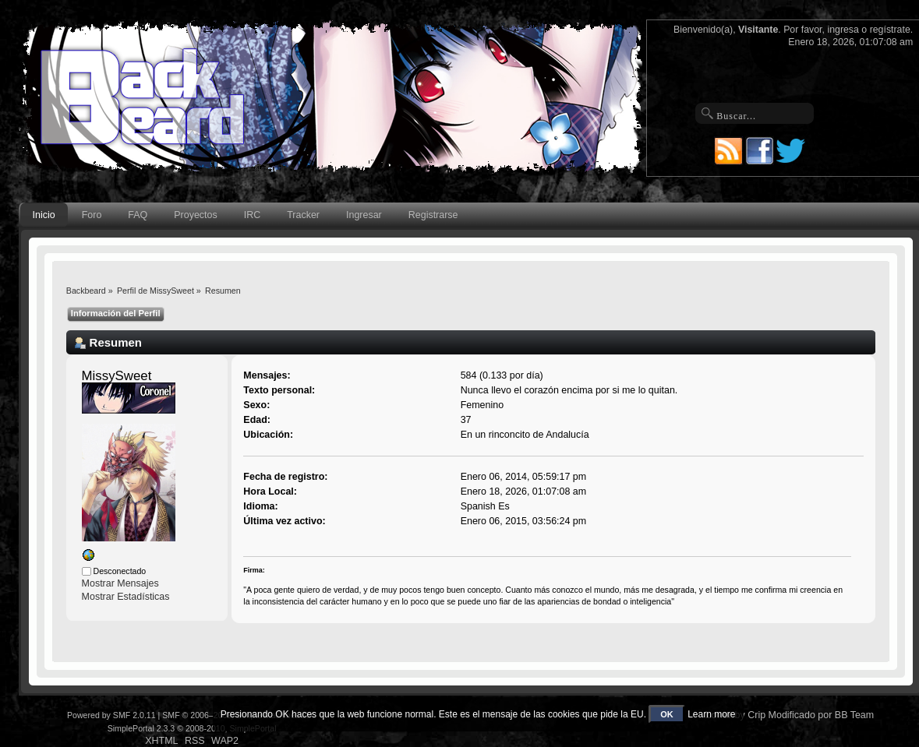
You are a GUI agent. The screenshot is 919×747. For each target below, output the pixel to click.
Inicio (44, 215)
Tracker (303, 215)
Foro (92, 215)
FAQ (137, 215)
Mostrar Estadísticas (126, 596)
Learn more (711, 714)
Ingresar (364, 215)
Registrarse (433, 215)
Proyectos (195, 215)
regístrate (890, 29)
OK (666, 714)
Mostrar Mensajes (120, 583)
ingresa (843, 29)
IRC (252, 215)
